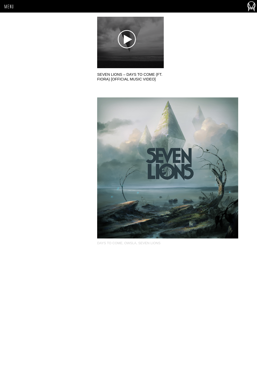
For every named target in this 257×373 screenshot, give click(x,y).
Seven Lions (149, 243)
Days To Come (109, 243)
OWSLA (130, 243)
